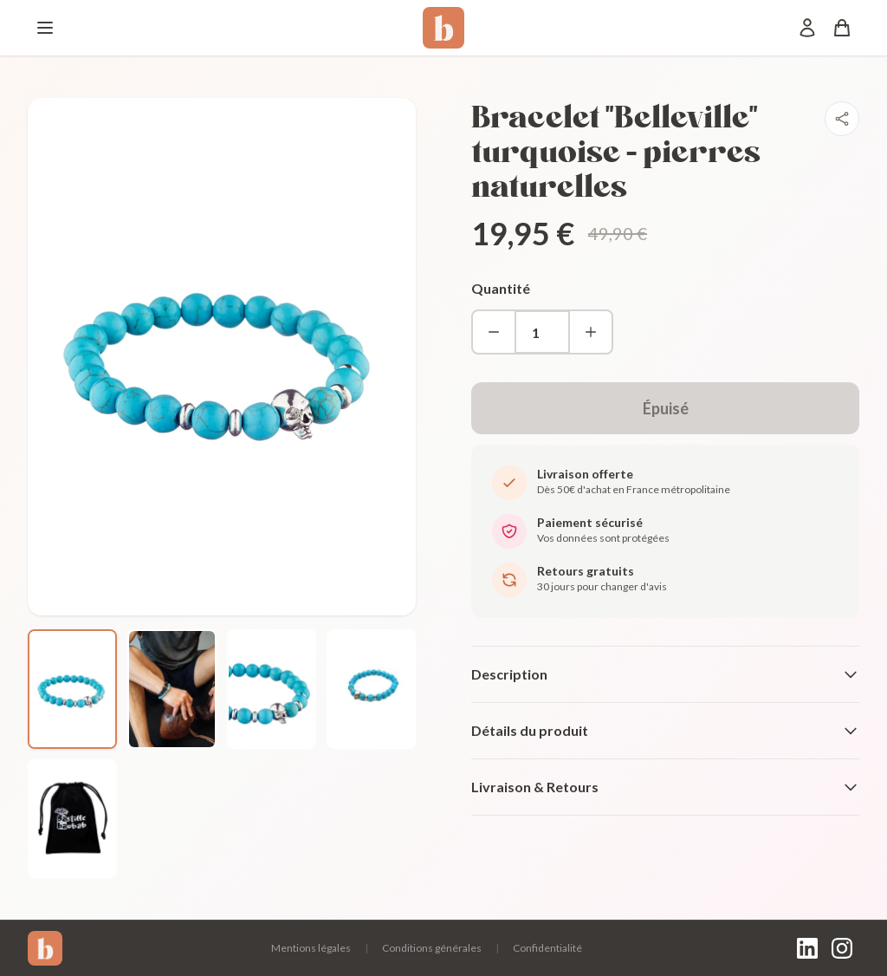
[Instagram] (842, 948)
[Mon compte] (807, 27)
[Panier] (842, 27)
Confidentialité (547, 947)
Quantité (500, 288)
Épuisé (666, 408)
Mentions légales (311, 947)
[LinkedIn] (807, 948)
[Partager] (842, 118)
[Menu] (45, 27)
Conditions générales (432, 947)
